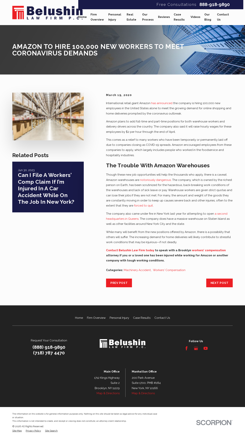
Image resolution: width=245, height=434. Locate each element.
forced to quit (143, 205)
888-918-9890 (214, 4)
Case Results (141, 318)
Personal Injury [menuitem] (114, 17)
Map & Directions (108, 393)
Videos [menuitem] (195, 17)
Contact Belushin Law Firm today (130, 250)
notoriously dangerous (155, 180)
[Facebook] (186, 348)
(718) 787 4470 (49, 353)
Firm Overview (96, 318)
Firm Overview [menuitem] (97, 17)
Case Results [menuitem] (179, 17)
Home (79, 318)
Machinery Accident (137, 270)
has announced (161, 103)
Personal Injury (119, 318)
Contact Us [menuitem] (223, 17)
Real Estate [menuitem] (131, 17)
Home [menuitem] (82, 17)
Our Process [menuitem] (148, 17)
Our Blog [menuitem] (207, 17)
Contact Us (162, 318)
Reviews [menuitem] (164, 17)
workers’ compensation (209, 250)
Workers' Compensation (169, 270)
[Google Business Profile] (196, 348)
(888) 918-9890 (49, 347)
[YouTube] (206, 348)
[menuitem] (17, 431)
